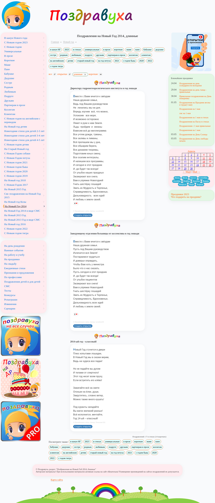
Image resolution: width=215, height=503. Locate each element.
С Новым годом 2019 (16, 175)
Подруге (8, 96)
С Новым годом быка (16, 166)
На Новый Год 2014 (15, 206)
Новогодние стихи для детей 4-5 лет (24, 140)
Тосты (7, 290)
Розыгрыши (10, 299)
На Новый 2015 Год (15, 189)
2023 (66, 49)
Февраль (183, 184)
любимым (76, 55)
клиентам (146, 55)
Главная (55, 42)
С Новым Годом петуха (17, 157)
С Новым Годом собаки (17, 153)
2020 (141, 61)
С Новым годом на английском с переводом (22, 120)
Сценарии (9, 308)
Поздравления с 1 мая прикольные (195, 126)
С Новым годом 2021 (16, 162)
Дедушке (9, 78)
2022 (150, 61)
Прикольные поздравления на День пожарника (195, 97)
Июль (185, 178)
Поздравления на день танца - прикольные (192, 91)
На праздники (12, 259)
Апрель (191, 151)
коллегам (133, 55)
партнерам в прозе (116, 55)
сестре (53, 55)
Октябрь (177, 181)
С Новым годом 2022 (16, 228)
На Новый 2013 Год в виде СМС (22, 219)
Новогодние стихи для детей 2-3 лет (24, 131)
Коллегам (9, 109)
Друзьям (9, 100)
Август (193, 178)
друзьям (100, 55)
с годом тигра (56, 66)
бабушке (147, 49)
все (53, 74)
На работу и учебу (14, 254)
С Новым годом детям (16, 144)
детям (70, 61)
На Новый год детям (15, 126)
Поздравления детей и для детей (22, 281)
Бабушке (9, 73)
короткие (118, 49)
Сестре (8, 82)
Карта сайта (57, 480)
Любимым (10, 91)
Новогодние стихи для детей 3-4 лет (24, 135)
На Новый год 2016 (15, 224)
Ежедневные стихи (14, 268)
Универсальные (13, 51)
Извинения (10, 304)
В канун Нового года (15, 37)
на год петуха (104, 61)
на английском (57, 61)
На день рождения (14, 245)
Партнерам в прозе (14, 105)
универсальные (92, 49)
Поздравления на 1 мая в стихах (193, 117)
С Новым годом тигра (16, 233)
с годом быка (129, 61)
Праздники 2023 (180, 194)
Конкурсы (9, 295)
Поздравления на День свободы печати (193, 139)
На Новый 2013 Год (15, 215)
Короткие (9, 60)
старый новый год (85, 61)
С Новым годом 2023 (16, 42)
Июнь (177, 178)
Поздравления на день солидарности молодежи (190, 84)
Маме (7, 64)
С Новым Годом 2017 (16, 184)
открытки (64, 74)
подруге (88, 55)
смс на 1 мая (185, 113)
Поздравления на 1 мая (189, 109)
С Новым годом (13, 46)
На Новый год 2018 (15, 180)
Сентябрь (203, 178)
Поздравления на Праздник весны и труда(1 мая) (194, 103)
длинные (80, 74)
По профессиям (13, 277)
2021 (117, 61)
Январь (206, 181)
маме (128, 49)
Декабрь (196, 181)
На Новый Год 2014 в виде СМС (22, 210)
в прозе (106, 49)
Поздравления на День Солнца (193, 134)
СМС (7, 286)
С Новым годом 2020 (16, 171)
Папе (7, 69)
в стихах (77, 49)
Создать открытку (82, 215)
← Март (187, 172)
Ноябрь (186, 181)
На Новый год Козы (15, 201)
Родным (8, 87)
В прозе (8, 55)
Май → (196, 172)
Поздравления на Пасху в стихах (194, 121)
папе (137, 49)
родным (64, 55)
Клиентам (9, 114)
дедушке (159, 49)
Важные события (13, 250)
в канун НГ (55, 49)
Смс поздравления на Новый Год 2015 (22, 195)
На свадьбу (10, 263)
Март (191, 184)
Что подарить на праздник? (186, 196)
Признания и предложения (19, 272)
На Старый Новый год (16, 148)
